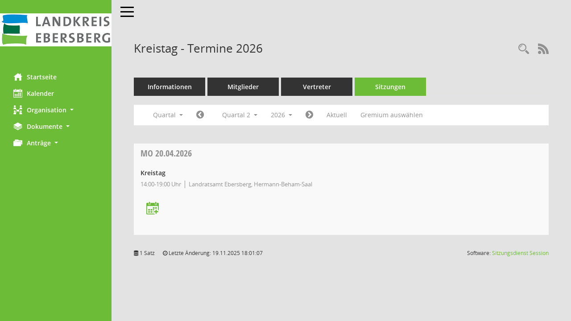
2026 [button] (281, 115)
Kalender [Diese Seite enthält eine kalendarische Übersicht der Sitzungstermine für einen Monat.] (33, 93)
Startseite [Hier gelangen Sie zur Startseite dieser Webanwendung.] (35, 76)
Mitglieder (243, 86)
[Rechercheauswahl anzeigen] (524, 49)
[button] (56, 110)
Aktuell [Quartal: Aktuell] (337, 115)
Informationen (170, 86)
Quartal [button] (168, 115)
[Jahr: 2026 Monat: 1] (200, 115)
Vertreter (317, 86)
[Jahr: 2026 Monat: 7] (309, 115)
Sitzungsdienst (520, 253)
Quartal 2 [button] (239, 115)
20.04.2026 (166, 153)
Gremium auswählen (391, 115)
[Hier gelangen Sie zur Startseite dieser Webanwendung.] (56, 29)
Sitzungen (390, 86)
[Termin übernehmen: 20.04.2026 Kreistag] (153, 209)
